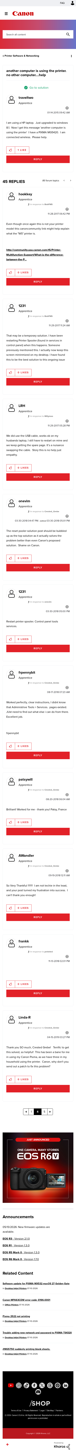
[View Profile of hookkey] (25, 194)
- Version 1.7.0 (21, 1259)
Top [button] (7, 1444)
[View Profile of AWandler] (26, 855)
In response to (41, 204)
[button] (10, 150)
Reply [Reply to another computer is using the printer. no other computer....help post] (38, 159)
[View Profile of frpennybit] (27, 672)
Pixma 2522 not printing (16, 1316)
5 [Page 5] (44, 1112)
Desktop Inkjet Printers (16, 1288)
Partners (59, 1411)
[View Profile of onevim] (24, 501)
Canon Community (22, 13)
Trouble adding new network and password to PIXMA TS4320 (37, 1333)
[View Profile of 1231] (22, 305)
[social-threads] (50, 1385)
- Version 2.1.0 (16, 1239)
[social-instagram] (19, 1385)
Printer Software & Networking (22, 56)
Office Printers (12, 1304)
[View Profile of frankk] (24, 941)
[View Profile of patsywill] (26, 779)
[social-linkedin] (65, 1385)
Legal (42, 1411)
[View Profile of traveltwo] (26, 97)
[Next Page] (50, 1111)
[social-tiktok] (26, 1385)
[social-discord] (38, 1392)
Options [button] (71, 56)
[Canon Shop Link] (38, 1403)
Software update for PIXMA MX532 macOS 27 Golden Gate (36, 1283)
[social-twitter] (42, 1385)
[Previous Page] (26, 1111)
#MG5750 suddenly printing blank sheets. (26, 1349)
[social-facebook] (34, 1385)
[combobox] (38, 34)
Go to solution (39, 87)
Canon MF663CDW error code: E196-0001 (26, 1300)
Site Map (50, 1411)
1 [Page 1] (31, 1112)
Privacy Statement (31, 1411)
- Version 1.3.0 (16, 1245)
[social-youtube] (11, 1385)
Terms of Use (16, 1411)
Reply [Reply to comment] (38, 282)
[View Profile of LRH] (22, 405)
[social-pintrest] (57, 1385)
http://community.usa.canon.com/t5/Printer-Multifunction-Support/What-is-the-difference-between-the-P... (35, 254)
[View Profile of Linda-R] (25, 1017)
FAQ (62, 3)
